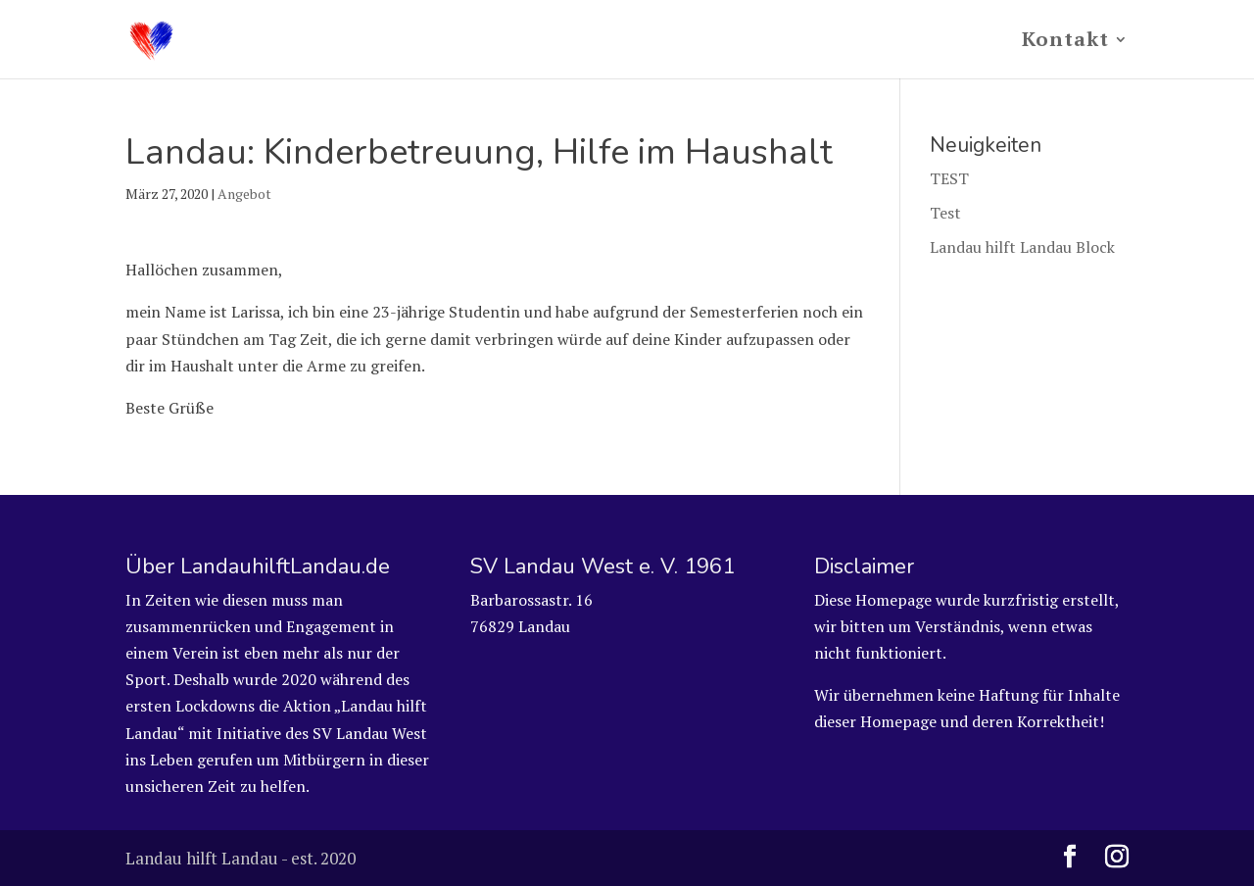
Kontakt (1065, 42)
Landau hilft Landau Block (1022, 247)
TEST (949, 178)
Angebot (244, 193)
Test (945, 212)
